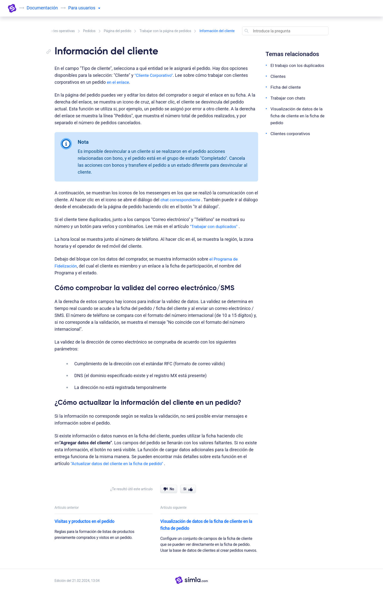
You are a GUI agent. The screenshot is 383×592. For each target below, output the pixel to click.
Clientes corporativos (291, 133)
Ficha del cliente (286, 87)
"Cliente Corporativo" (154, 75)
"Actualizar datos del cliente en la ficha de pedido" (120, 463)
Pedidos (89, 31)
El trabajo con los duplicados (298, 65)
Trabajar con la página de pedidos (165, 31)
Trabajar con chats (288, 98)
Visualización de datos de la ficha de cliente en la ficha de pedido (206, 525)
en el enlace (118, 82)
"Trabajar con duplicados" (215, 226)
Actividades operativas (57, 31)
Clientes (278, 76)
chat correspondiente (181, 199)
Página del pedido (117, 31)
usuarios (89, 7)
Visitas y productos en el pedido (85, 521)
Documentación (42, 7)
